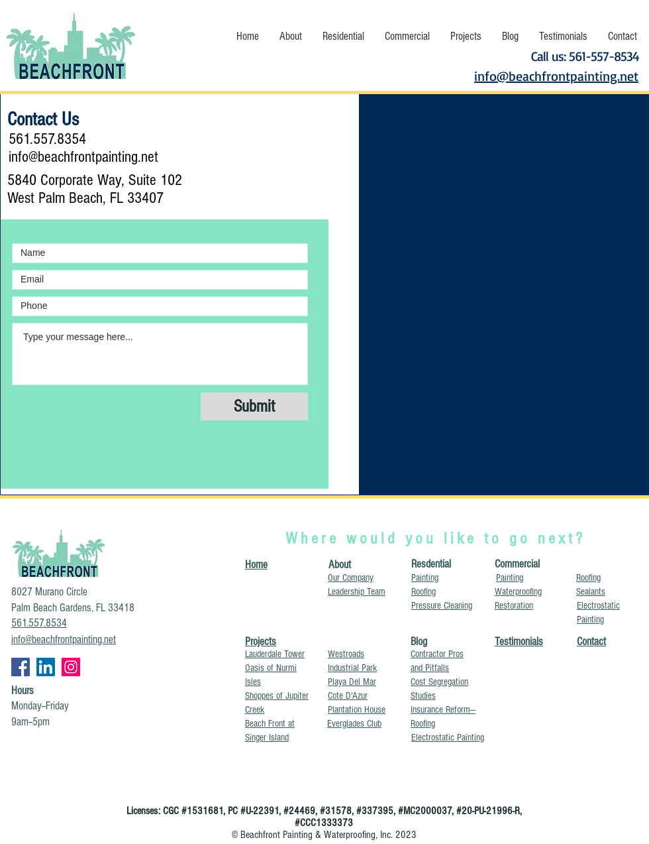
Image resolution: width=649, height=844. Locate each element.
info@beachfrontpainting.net (83, 157)
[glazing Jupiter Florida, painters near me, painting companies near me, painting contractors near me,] (71, 667)
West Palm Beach (55, 198)
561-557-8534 (604, 56)
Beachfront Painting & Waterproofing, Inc (315, 835)
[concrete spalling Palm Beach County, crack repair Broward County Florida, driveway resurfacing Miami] (45, 667)
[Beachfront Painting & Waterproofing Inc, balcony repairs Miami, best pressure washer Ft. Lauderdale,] (20, 667)
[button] (290, 36)
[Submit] (254, 406)
